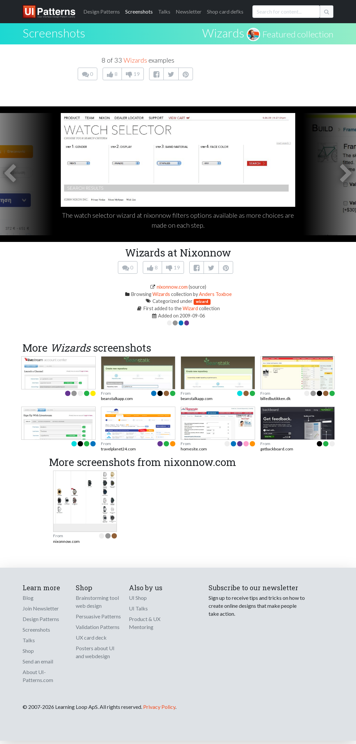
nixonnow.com (172, 287)
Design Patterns (41, 619)
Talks (164, 11)
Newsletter (189, 11)
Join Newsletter (41, 608)
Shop (28, 651)
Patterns (101, 11)
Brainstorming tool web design (97, 602)
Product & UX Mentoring (144, 623)
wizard (202, 301)
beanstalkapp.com (117, 398)
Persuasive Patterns (98, 616)
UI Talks (138, 608)
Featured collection (297, 34)
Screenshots (139, 11)
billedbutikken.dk (275, 398)
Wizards (223, 33)
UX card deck (91, 637)
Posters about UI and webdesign (95, 652)
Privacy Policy (159, 707)
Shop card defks (225, 11)
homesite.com (194, 448)
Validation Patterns (98, 627)
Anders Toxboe (215, 294)
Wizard (190, 308)
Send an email (38, 661)
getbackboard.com (276, 448)
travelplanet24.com (118, 448)
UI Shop (138, 598)
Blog (28, 598)
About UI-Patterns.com (38, 676)
